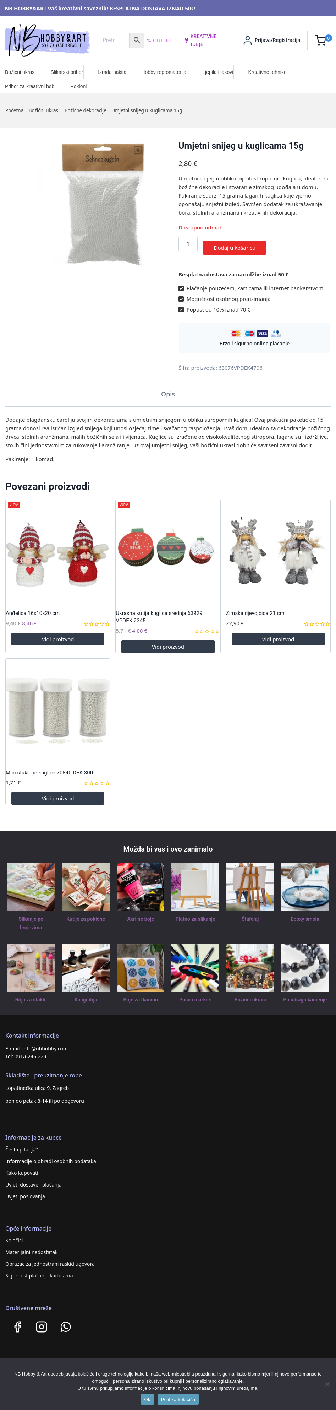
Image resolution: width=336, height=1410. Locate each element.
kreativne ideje (200, 40)
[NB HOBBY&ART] (47, 40)
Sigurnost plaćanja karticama (39, 1271)
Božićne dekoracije (85, 110)
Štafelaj (250, 915)
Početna (14, 110)
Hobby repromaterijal (164, 72)
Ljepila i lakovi (217, 72)
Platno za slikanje (195, 915)
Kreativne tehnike (267, 72)
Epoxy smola (305, 915)
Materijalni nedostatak (31, 1248)
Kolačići (14, 1236)
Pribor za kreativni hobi (30, 86)
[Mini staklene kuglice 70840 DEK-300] (58, 707)
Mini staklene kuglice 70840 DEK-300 (49, 769)
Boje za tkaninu (140, 996)
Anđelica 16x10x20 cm (33, 609)
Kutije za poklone (85, 915)
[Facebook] (17, 1323)
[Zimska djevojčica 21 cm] (278, 548)
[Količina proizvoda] (188, 244)
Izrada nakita (112, 72)
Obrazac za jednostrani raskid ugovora (50, 1260)
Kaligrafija (86, 996)
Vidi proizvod (58, 635)
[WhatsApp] (66, 1323)
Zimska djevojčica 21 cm (255, 609)
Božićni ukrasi (20, 72)
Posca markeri (195, 996)
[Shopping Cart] (323, 40)
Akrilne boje (140, 915)
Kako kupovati (21, 1169)
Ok (147, 1399)
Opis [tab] (168, 390)
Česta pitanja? (21, 1145)
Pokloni (78, 86)
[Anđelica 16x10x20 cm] (58, 548)
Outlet (159, 40)
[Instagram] (41, 1323)
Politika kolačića (178, 1399)
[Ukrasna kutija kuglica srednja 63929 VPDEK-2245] (168, 548)
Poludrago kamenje (305, 996)
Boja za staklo (31, 996)
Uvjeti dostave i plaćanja (33, 1180)
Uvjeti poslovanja (25, 1192)
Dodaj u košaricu (234, 244)
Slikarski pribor (66, 72)
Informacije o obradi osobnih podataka (50, 1157)
